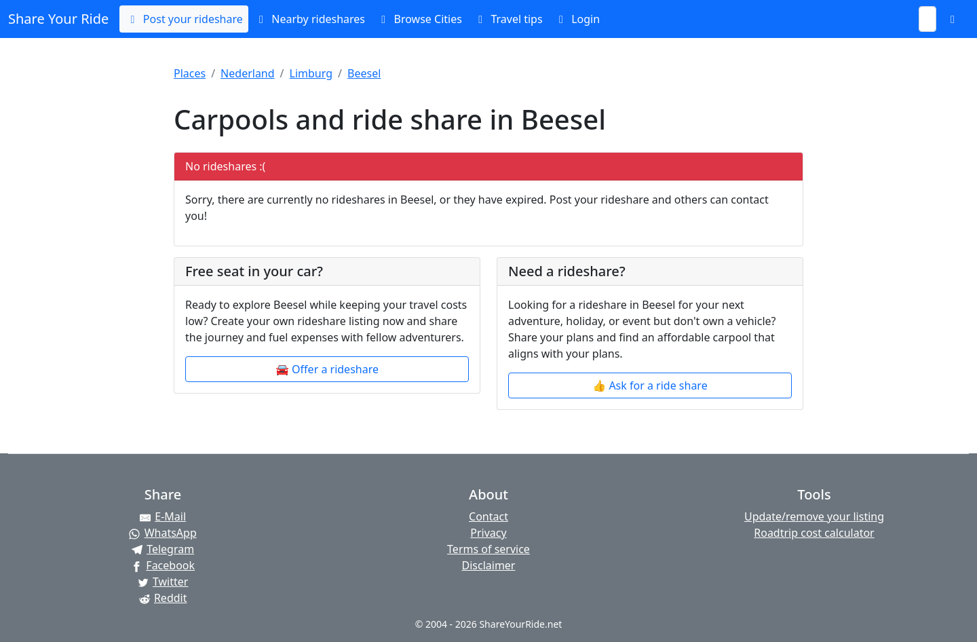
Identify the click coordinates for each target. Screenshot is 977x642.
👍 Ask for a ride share (649, 385)
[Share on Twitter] (163, 581)
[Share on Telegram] (163, 549)
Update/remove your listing (814, 516)
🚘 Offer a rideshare (327, 369)
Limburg (311, 73)
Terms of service (488, 549)
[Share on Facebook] (163, 565)
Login (577, 19)
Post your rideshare (183, 19)
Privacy (488, 532)
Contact (488, 516)
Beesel (364, 73)
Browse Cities (419, 19)
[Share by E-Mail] (163, 516)
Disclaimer (489, 565)
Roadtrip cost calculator (814, 532)
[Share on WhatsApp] (163, 533)
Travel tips (508, 19)
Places (190, 73)
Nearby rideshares (309, 19)
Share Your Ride (58, 19)
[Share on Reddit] (163, 598)
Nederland (248, 73)
